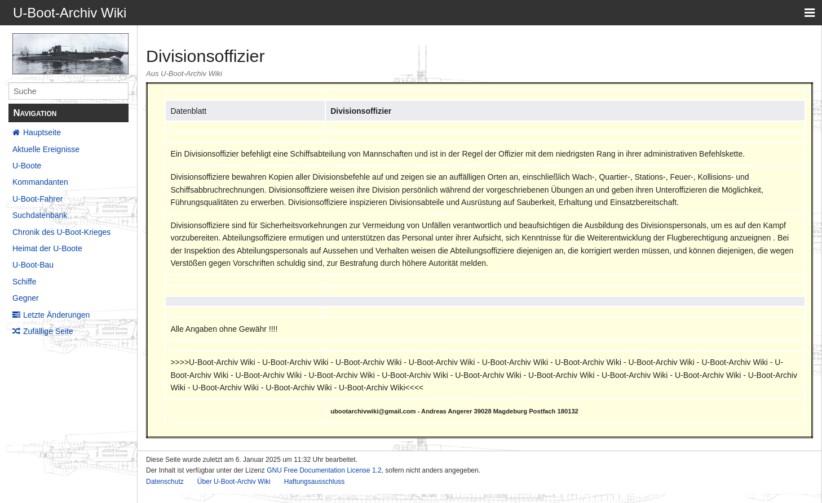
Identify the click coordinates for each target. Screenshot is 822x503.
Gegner (25, 297)
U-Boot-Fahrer (37, 198)
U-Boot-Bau (33, 264)
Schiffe (24, 281)
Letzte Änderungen (56, 314)
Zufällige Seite (48, 331)
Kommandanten (40, 181)
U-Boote (26, 165)
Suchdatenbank (39, 215)
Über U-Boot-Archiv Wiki (234, 482)
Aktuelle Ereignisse (45, 149)
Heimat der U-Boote (47, 248)
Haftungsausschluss (314, 482)
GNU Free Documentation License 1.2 (324, 470)
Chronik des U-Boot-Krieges (61, 232)
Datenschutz (165, 482)
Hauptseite (42, 132)
